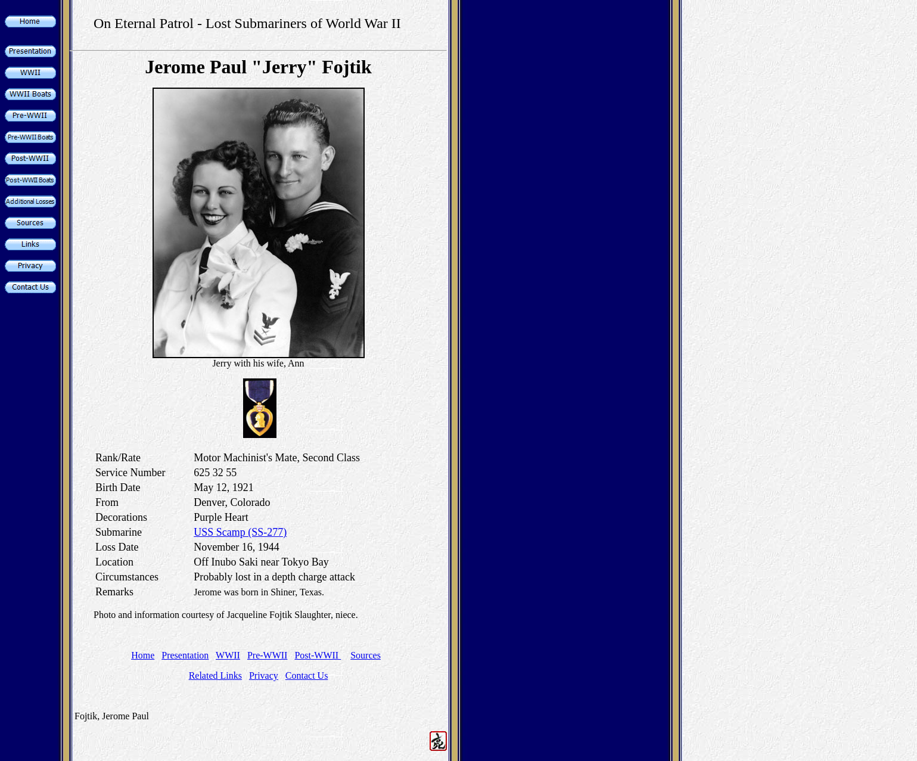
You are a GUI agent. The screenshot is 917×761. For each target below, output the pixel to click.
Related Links (215, 675)
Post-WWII (317, 655)
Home (142, 655)
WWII (228, 655)
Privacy (263, 675)
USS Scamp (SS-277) (240, 532)
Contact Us (306, 675)
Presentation (185, 655)
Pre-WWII (267, 655)
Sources (365, 655)
